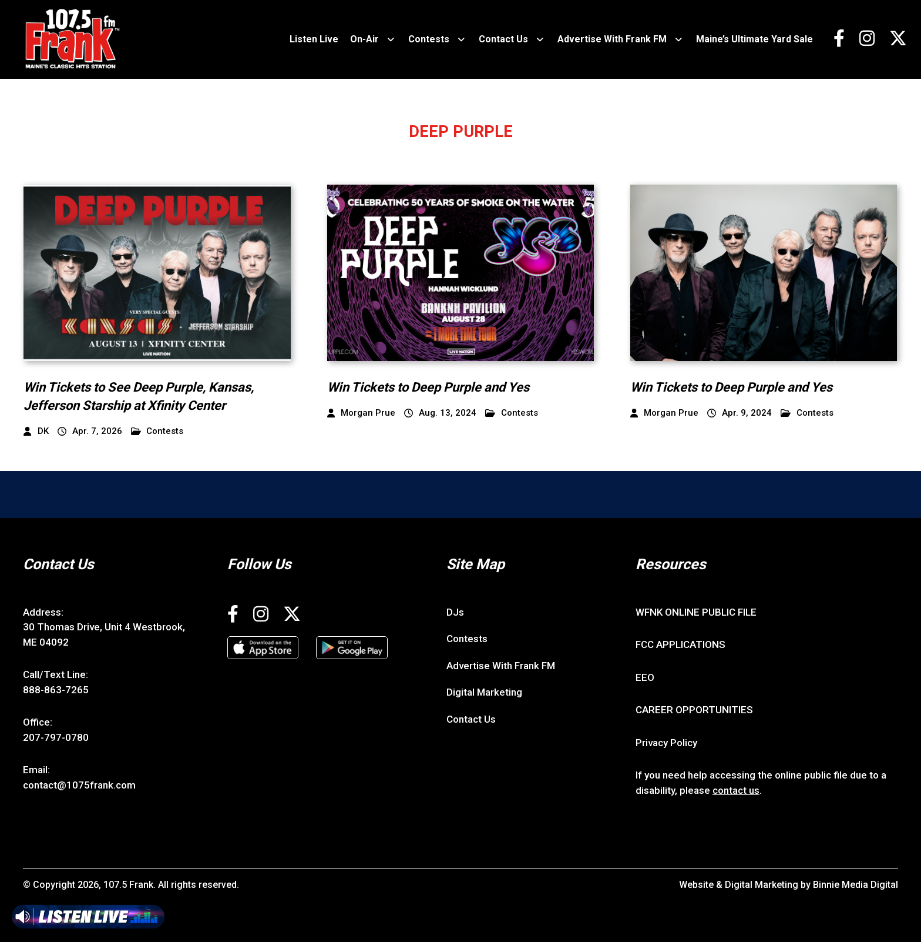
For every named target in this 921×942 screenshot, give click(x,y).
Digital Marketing (484, 692)
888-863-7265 (56, 690)
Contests (428, 39)
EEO (645, 677)
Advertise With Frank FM (612, 39)
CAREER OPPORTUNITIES (694, 710)
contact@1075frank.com (79, 785)
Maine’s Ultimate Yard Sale (754, 39)
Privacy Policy (666, 743)
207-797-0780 (56, 737)
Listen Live (314, 39)
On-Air (364, 39)
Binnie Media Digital (855, 884)
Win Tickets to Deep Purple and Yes (428, 387)
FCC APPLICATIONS (680, 644)
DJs (455, 612)
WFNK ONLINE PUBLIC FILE (696, 612)
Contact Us (503, 39)
